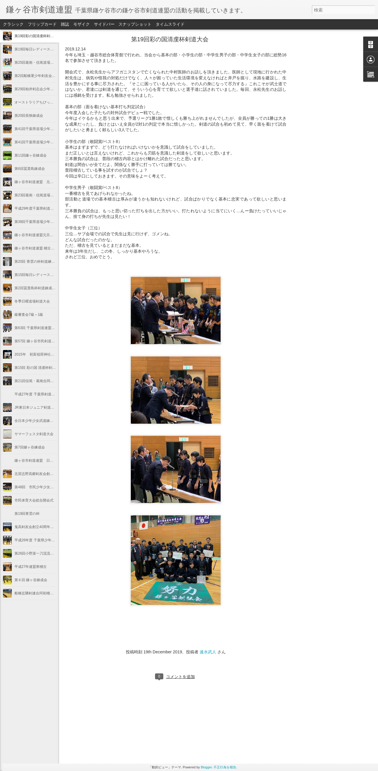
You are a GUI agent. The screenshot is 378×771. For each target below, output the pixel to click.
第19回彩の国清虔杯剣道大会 (37, 36)
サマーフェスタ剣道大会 (33, 434)
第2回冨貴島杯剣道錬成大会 (36, 288)
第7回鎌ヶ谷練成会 (29, 447)
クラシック (13, 24)
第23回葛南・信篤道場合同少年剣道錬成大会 (50, 195)
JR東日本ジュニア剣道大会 (36, 407)
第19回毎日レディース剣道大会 (39, 49)
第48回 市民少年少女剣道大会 (39, 487)
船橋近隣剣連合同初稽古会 (35, 593)
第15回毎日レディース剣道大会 (39, 275)
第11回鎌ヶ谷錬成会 (30, 155)
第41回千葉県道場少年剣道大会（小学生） (48, 142)
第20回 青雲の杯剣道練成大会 (38, 261)
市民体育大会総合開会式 (33, 500)
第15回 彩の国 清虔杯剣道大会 (38, 368)
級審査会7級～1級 (28, 315)
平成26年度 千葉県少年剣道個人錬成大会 (47, 540)
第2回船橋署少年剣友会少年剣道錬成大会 (47, 76)
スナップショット (134, 24)
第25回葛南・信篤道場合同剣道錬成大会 (46, 62)
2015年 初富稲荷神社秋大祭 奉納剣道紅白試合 (53, 354)
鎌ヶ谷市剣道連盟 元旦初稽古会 (41, 182)
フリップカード (42, 24)
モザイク (81, 24)
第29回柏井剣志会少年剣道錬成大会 (42, 89)
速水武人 (208, 652)
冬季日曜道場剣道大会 (32, 301)
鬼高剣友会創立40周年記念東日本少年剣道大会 (51, 527)
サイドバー (104, 24)
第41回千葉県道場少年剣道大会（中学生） (48, 129)
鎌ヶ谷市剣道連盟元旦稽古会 (37, 235)
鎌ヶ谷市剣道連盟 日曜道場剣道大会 (44, 460)
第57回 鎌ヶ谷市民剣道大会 (36, 341)
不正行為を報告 (225, 767)
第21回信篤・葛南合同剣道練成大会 (42, 381)
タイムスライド (170, 24)
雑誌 (65, 24)
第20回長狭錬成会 (28, 116)
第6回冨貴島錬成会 (29, 169)
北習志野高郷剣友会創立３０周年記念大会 (48, 474)
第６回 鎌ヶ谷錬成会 (30, 580)
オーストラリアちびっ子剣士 (37, 102)
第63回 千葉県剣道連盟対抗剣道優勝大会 (47, 328)
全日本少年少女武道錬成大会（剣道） (44, 421)
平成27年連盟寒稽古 (30, 567)
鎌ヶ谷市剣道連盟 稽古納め (36, 248)
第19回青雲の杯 (27, 514)
